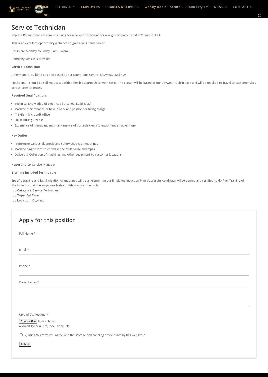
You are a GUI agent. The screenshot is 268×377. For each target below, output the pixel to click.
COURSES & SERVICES (122, 7)
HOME (44, 7)
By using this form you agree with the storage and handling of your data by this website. (85, 335)
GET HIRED (63, 7)
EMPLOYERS (90, 7)
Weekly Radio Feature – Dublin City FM (177, 7)
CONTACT (241, 7)
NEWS (218, 7)
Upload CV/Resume (33, 314)
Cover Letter (29, 282)
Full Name (27, 233)
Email (24, 250)
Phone (24, 266)
